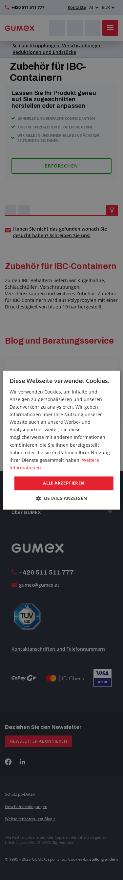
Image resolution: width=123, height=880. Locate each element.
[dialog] (61, 440)
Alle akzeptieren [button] (63, 483)
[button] (61, 498)
